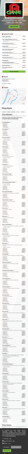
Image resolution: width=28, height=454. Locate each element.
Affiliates (5, 443)
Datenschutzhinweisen (11, 436)
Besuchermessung (8, 441)
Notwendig (6, 438)
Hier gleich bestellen (14, 71)
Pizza (8, 111)
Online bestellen (14, 26)
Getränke (23, 111)
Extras (18, 111)
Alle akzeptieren (6, 450)
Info (10, 438)
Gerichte (13, 111)
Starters (4, 111)
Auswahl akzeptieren (16, 447)
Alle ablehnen (6, 447)
